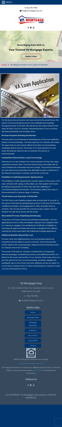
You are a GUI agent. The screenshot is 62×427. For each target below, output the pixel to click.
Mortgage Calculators (33, 324)
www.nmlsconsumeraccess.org (31, 364)
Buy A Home (33, 336)
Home (4, 65)
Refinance (33, 331)
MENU (9, 2)
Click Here (37, 371)
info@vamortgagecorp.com (31, 11)
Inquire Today (31, 56)
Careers (33, 346)
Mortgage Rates (33, 318)
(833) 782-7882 (31, 8)
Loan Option (33, 341)
